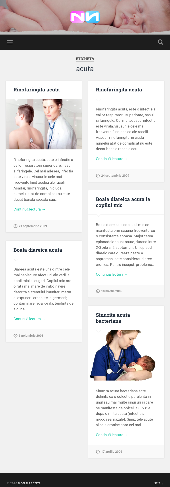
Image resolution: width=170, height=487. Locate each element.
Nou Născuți (29, 483)
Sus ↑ (158, 483)
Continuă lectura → (30, 209)
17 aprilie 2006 (111, 452)
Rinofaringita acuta (37, 89)
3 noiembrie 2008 (31, 336)
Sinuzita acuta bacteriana (113, 317)
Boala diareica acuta (38, 249)
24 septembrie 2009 (33, 226)
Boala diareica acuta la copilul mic (123, 202)
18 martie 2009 (111, 291)
